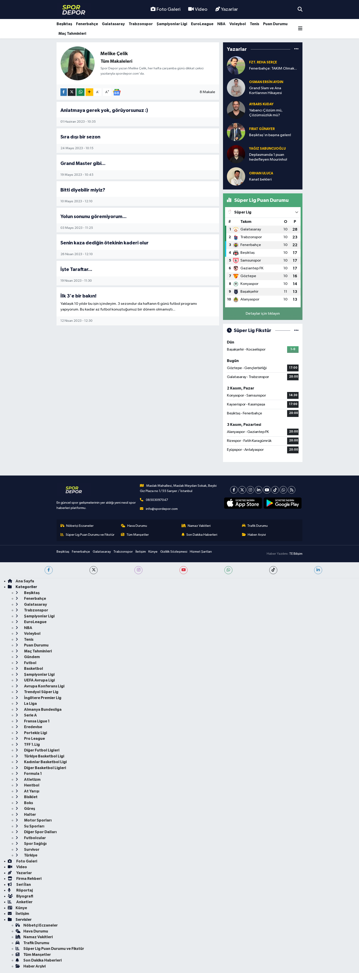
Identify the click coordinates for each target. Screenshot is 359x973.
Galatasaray (113, 24)
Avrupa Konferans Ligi (40, 686)
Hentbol (27, 785)
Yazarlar (226, 9)
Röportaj (20, 890)
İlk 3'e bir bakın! (78, 296)
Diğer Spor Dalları (36, 832)
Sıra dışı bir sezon (80, 137)
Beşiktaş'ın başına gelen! (270, 135)
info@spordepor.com (162, 509)
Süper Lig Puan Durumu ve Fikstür (87, 534)
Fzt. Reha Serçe (263, 62)
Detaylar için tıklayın (263, 314)
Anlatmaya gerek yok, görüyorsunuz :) (104, 110)
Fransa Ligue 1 (33, 721)
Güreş (25, 809)
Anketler (20, 902)
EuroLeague (202, 24)
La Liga (26, 703)
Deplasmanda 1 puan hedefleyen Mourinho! (268, 157)
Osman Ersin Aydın (266, 82)
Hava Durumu (134, 525)
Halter (26, 814)
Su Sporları (30, 826)
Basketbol (29, 668)
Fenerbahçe (87, 24)
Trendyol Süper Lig (37, 692)
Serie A (26, 715)
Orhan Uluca (261, 173)
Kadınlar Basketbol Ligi (41, 762)
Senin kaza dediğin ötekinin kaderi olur (104, 243)
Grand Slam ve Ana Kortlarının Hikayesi (265, 90)
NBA (221, 24)
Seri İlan (19, 885)
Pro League (30, 739)
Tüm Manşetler (135, 534)
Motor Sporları (34, 820)
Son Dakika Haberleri (200, 534)
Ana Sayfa (21, 581)
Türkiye (26, 855)
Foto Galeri (165, 9)
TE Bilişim (295, 553)
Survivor (27, 849)
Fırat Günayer (262, 129)
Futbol (26, 663)
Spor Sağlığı (31, 844)
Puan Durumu (275, 24)
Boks (24, 803)
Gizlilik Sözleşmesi (173, 551)
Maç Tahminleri (72, 33)
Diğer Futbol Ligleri (37, 750)
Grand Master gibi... (83, 163)
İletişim (141, 551)
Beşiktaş (64, 24)
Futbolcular (31, 838)
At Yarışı (27, 791)
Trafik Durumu (255, 525)
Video (197, 9)
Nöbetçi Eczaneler (77, 525)
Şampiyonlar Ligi (172, 24)
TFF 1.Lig (28, 744)
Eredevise (29, 727)
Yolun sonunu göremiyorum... (93, 216)
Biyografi (20, 896)
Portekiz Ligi (31, 733)
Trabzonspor (141, 24)
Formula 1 (29, 774)
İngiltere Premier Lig (38, 698)
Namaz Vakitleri (196, 525)
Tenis (254, 24)
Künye (153, 551)
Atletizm (28, 779)
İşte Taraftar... (76, 269)
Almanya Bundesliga (39, 709)
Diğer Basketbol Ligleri (41, 768)
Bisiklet (27, 797)
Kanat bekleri (260, 179)
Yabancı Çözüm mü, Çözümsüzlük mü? (266, 112)
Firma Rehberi (24, 879)
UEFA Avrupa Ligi (35, 680)
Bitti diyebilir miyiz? (82, 190)
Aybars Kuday (261, 104)
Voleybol (237, 24)
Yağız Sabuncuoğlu (267, 148)
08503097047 (157, 500)
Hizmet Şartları (201, 551)
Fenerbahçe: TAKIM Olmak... (273, 68)
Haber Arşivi (254, 534)
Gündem (28, 657)
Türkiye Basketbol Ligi (40, 756)
